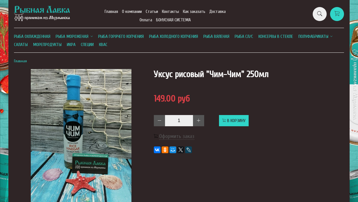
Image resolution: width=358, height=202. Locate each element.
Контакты (170, 11)
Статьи (152, 11)
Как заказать (194, 11)
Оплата (146, 19)
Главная (111, 11)
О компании (132, 11)
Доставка (217, 11)
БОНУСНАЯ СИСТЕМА (173, 19)
